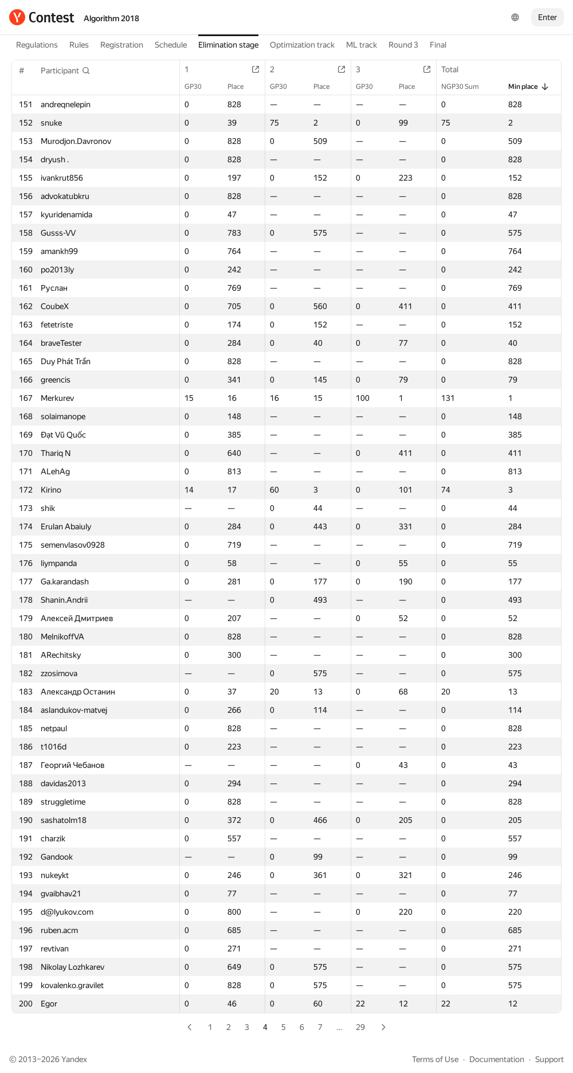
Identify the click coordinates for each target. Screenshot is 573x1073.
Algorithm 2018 (111, 18)
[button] (66, 70)
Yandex (74, 1059)
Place (241, 86)
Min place (529, 86)
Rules (79, 44)
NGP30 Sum (465, 86)
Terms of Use (435, 1059)
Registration (121, 44)
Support (549, 1059)
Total (455, 69)
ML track (361, 44)
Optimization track (302, 44)
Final (438, 44)
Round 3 (403, 44)
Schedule (171, 44)
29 (360, 1027)
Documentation (496, 1059)
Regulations (37, 44)
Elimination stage (228, 44)
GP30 (199, 86)
